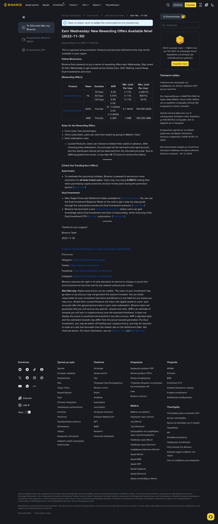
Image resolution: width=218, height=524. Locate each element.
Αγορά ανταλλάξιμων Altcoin (143, 478)
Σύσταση (171, 373)
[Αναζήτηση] (182, 25)
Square (97, 4)
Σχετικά (60, 368)
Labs (132, 391)
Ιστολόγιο (61, 412)
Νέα (59, 382)
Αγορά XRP (135, 464)
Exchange (98, 368)
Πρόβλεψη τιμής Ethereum (143, 444)
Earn (86, 4)
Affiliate (170, 368)
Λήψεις (60, 431)
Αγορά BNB (135, 459)
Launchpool (99, 407)
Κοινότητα (62, 416)
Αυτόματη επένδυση (103, 412)
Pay (95, 378)
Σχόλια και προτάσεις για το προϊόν (183, 422)
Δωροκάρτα (99, 402)
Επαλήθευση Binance (177, 437)
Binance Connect (138, 396)
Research (98, 431)
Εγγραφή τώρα (180, 63)
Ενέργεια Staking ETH (104, 416)
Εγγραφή (190, 4)
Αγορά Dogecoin (138, 468)
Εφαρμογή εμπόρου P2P (142, 368)
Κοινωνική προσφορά (104, 436)
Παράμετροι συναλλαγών (179, 442)
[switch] (28, 412)
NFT (96, 421)
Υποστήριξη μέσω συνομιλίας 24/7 (183, 413)
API (168, 432)
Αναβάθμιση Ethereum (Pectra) (144, 449)
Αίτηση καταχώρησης (140, 378)
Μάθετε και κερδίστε (140, 412)
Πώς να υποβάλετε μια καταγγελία (183, 460)
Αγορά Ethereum (138, 473)
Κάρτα (97, 392)
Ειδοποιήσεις (63, 426)
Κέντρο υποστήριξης (176, 418)
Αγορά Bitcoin (136, 454)
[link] (36, 27)
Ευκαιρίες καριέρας (66, 373)
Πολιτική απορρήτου (66, 402)
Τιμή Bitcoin (136, 421)
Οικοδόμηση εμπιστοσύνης (70, 407)
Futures (74, 4)
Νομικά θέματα (64, 392)
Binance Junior (101, 387)
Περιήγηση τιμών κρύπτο (142, 416)
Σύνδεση (178, 4)
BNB (169, 378)
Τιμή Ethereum (137, 426)
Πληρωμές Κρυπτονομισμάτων (108, 382)
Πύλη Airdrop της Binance (179, 447)
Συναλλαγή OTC (174, 382)
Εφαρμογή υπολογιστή (68, 436)
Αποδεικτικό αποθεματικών (179, 397)
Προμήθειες (172, 427)
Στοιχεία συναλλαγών (177, 392)
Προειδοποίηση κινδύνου (69, 421)
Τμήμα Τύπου (63, 387)
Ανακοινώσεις (63, 378)
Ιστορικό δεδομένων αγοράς (180, 387)
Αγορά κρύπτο (32, 4)
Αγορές (46, 4)
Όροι (59, 397)
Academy (98, 397)
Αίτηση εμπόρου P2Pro (141, 373)
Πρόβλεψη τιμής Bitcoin (141, 439)
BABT (96, 426)
